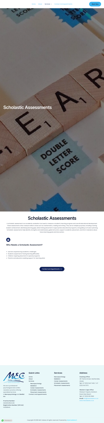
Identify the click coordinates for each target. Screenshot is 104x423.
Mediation (33, 386)
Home (34, 4)
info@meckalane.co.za (91, 398)
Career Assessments (36, 388)
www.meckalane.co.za (86, 401)
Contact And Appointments (63, 4)
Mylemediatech (72, 420)
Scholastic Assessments (37, 390)
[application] (51, 4)
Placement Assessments (38, 392)
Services (48, 4)
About (40, 4)
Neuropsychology (35, 383)
